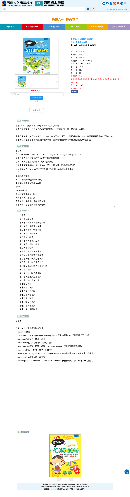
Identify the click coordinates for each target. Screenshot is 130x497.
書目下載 (112, 9)
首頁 (107, 9)
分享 (37, 101)
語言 (81, 42)
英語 (85, 42)
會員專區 (118, 9)
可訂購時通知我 (36, 98)
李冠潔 (81, 51)
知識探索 (83, 39)
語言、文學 (75, 42)
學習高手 (90, 39)
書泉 (80, 55)
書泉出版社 (75, 39)
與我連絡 (125, 9)
